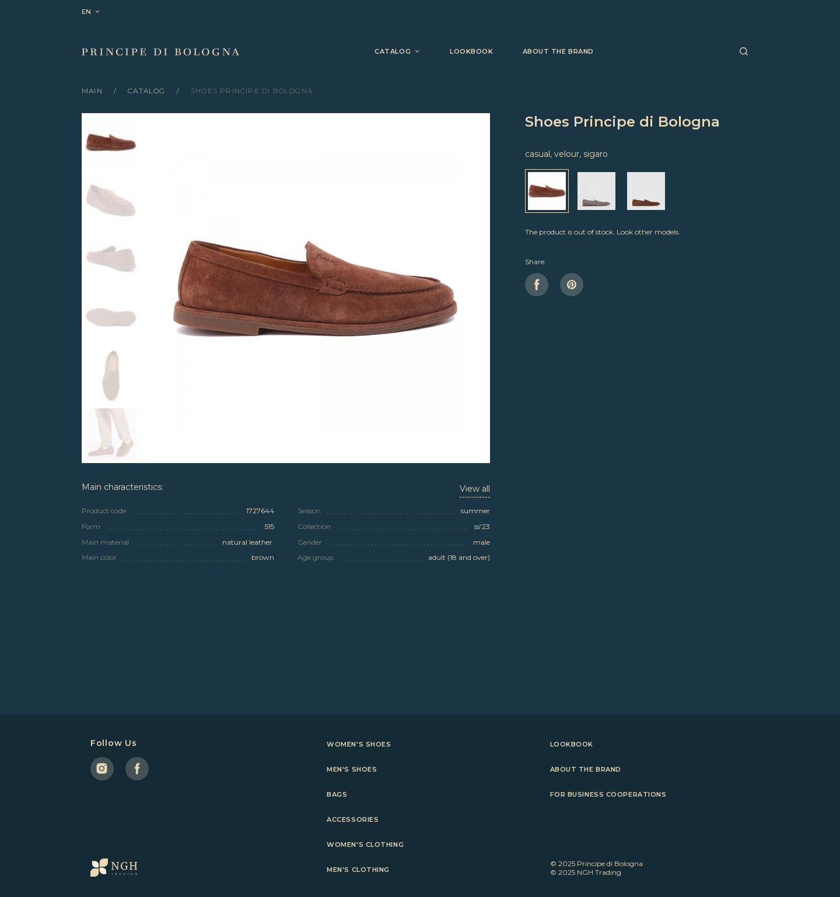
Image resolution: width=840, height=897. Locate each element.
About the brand (558, 51)
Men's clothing (358, 870)
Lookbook (471, 51)
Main (93, 90)
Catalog (148, 90)
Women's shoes (359, 744)
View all (475, 488)
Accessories (353, 819)
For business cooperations (608, 794)
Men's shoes (352, 769)
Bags (337, 794)
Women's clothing (365, 844)
